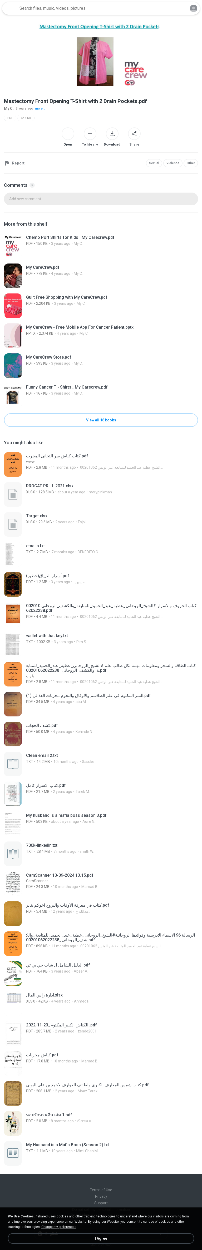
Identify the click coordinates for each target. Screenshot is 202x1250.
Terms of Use (101, 1190)
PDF (10, 118)
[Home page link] (10, 8)
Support (101, 1203)
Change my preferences (58, 1227)
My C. (9, 108)
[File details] (87, 246)
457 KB (26, 118)
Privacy (101, 1196)
